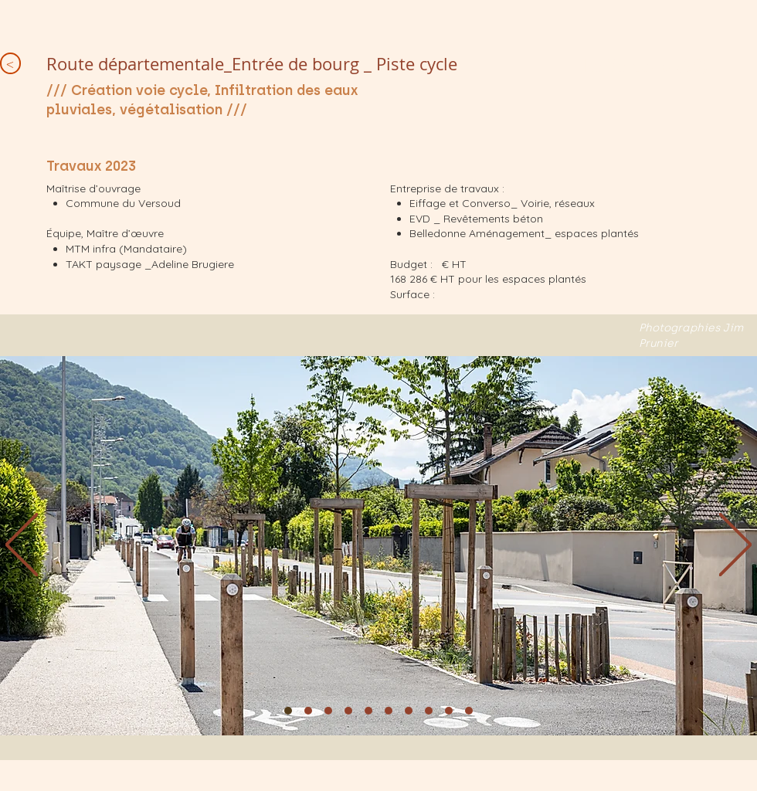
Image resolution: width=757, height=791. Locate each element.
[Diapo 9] (449, 711)
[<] (10, 63)
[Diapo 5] (368, 711)
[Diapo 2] (308, 711)
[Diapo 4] (348, 711)
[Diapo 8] (429, 711)
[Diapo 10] (469, 711)
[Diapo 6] (388, 711)
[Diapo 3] (328, 711)
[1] (288, 711)
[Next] (735, 546)
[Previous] (21, 546)
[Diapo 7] (408, 711)
